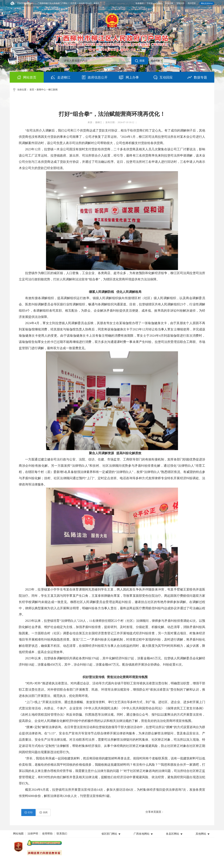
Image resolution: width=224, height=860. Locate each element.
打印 (28, 812)
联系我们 (62, 833)
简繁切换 (169, 3)
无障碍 (159, 3)
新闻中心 (41, 89)
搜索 (140, 61)
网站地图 (18, 833)
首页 (32, 89)
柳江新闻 (53, 89)
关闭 (43, 812)
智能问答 (180, 3)
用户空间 (192, 3)
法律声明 (33, 833)
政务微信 (140, 3)
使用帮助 (47, 833)
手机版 (150, 3)
